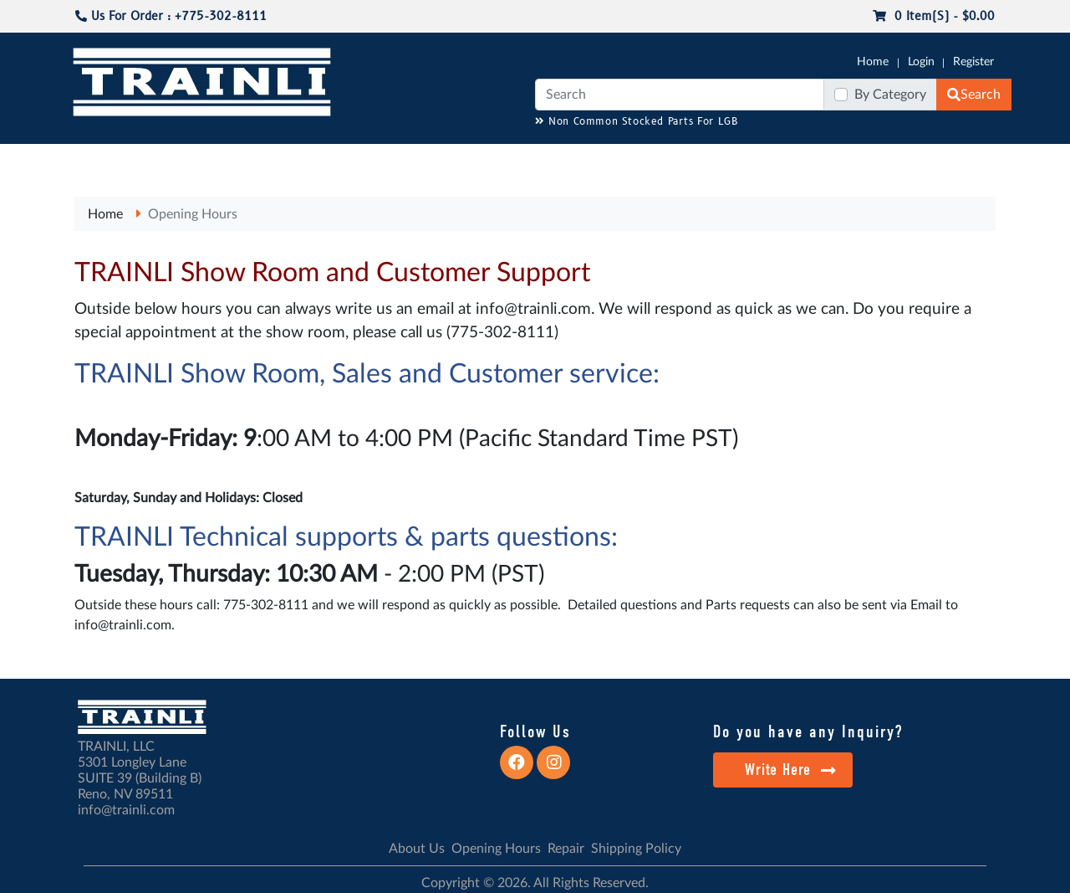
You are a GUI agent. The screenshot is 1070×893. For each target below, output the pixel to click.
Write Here (790, 769)
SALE (818, 160)
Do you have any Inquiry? (808, 731)
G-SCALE (97, 160)
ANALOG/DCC (501, 160)
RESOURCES (413, 160)
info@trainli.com (533, 309)
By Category (890, 94)
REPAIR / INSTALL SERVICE (628, 160)
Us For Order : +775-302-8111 (171, 16)
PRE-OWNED (752, 160)
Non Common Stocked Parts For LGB (636, 122)
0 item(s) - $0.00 (934, 16)
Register (973, 62)
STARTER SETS (887, 160)
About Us (417, 848)
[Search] (679, 94)
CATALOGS (178, 160)
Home (873, 62)
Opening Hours (192, 214)
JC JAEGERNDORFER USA (294, 160)
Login (921, 62)
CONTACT (969, 160)
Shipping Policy (636, 848)
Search (974, 94)
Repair (566, 848)
